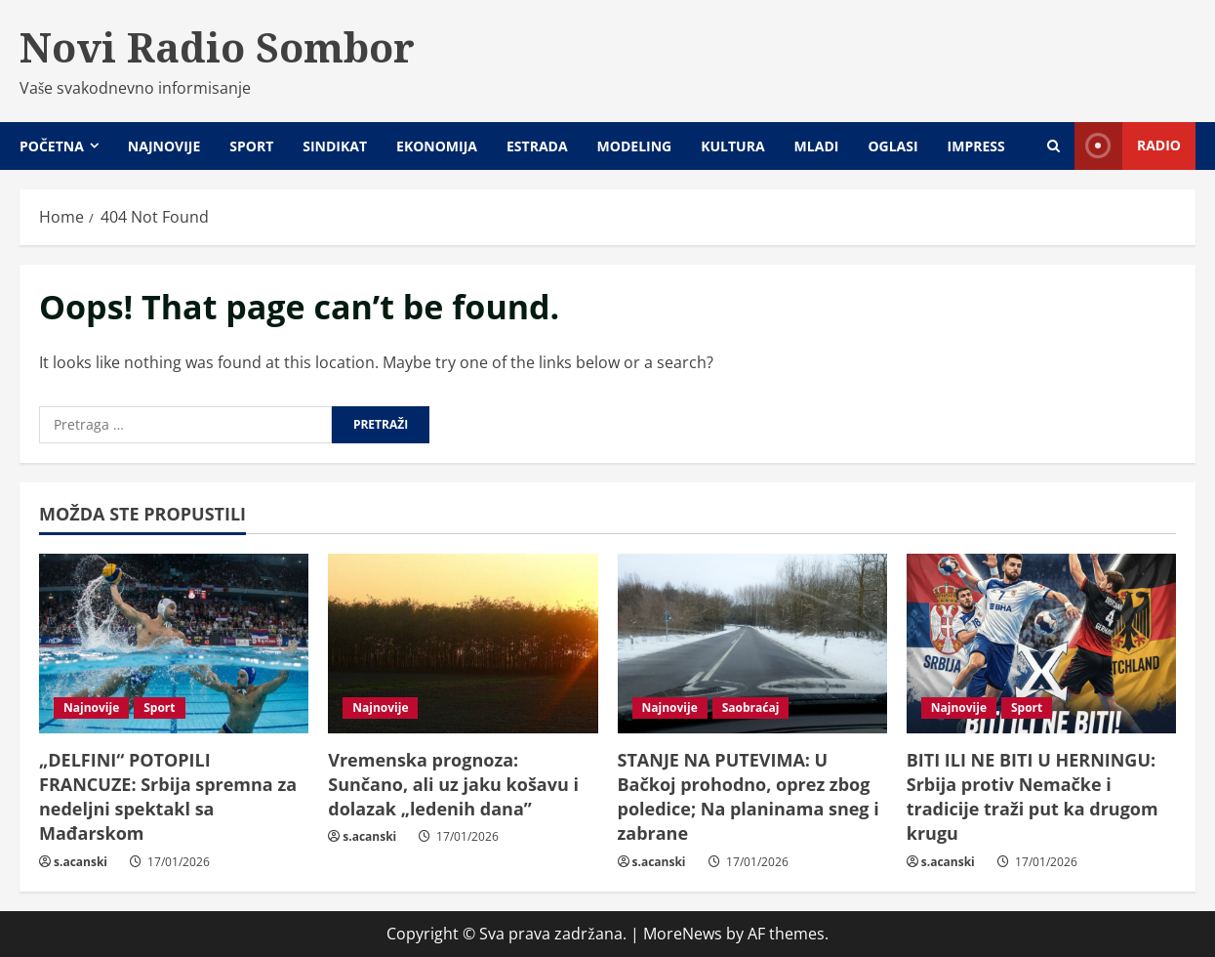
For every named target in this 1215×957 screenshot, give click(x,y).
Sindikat (335, 146)
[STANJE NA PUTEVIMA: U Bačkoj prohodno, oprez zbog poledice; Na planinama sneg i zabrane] (752, 643)
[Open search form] (1053, 146)
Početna (52, 146)
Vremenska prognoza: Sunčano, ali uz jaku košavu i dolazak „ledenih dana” (453, 784)
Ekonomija (436, 146)
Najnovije (164, 146)
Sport (251, 146)
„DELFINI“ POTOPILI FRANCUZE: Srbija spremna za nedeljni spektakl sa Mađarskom (168, 797)
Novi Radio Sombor (217, 47)
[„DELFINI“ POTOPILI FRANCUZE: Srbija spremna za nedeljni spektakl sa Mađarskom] (173, 643)
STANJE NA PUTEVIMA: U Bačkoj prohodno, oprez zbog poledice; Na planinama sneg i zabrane (748, 797)
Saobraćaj (751, 707)
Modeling (634, 146)
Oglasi (892, 146)
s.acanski (80, 861)
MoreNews (682, 933)
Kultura (732, 146)
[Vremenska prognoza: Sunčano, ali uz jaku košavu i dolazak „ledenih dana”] (462, 643)
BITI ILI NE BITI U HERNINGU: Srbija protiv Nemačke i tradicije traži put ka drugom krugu (1032, 797)
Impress (976, 146)
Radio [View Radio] (1127, 146)
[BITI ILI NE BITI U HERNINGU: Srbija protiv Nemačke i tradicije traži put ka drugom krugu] (1041, 643)
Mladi (816, 146)
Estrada (537, 146)
